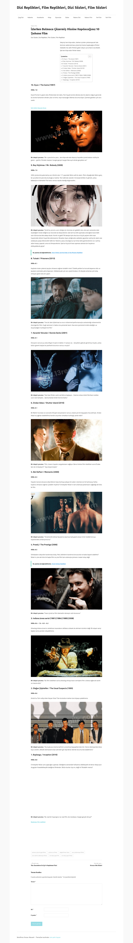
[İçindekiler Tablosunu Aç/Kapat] (89, 56)
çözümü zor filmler (52, 852)
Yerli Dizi (98, 17)
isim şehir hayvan (55, 937)
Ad (32, 909)
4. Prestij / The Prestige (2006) (71, 73)
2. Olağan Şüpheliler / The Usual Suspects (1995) (76, 77)
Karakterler (40, 17)
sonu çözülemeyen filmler (78, 852)
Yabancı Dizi (76, 17)
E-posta (34, 915)
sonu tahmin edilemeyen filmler (39, 855)
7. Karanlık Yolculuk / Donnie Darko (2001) (74, 66)
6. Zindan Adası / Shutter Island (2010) (73, 68)
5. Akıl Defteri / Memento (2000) (71, 71)
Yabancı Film (88, 17)
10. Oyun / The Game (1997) (70, 59)
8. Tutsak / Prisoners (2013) (70, 64)
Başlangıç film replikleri (38, 822)
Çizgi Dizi (21, 17)
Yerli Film (108, 17)
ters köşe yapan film (54, 855)
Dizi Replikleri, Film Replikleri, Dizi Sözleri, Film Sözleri (62, 7)
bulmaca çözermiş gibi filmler (39, 852)
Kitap (49, 17)
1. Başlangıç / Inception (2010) (70, 80)
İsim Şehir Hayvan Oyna (38, 108)
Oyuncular (58, 17)
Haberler (30, 17)
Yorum (33, 882)
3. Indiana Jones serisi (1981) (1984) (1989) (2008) (76, 75)
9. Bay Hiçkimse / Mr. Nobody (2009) (72, 61)
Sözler (67, 17)
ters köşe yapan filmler (67, 855)
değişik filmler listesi (64, 852)
